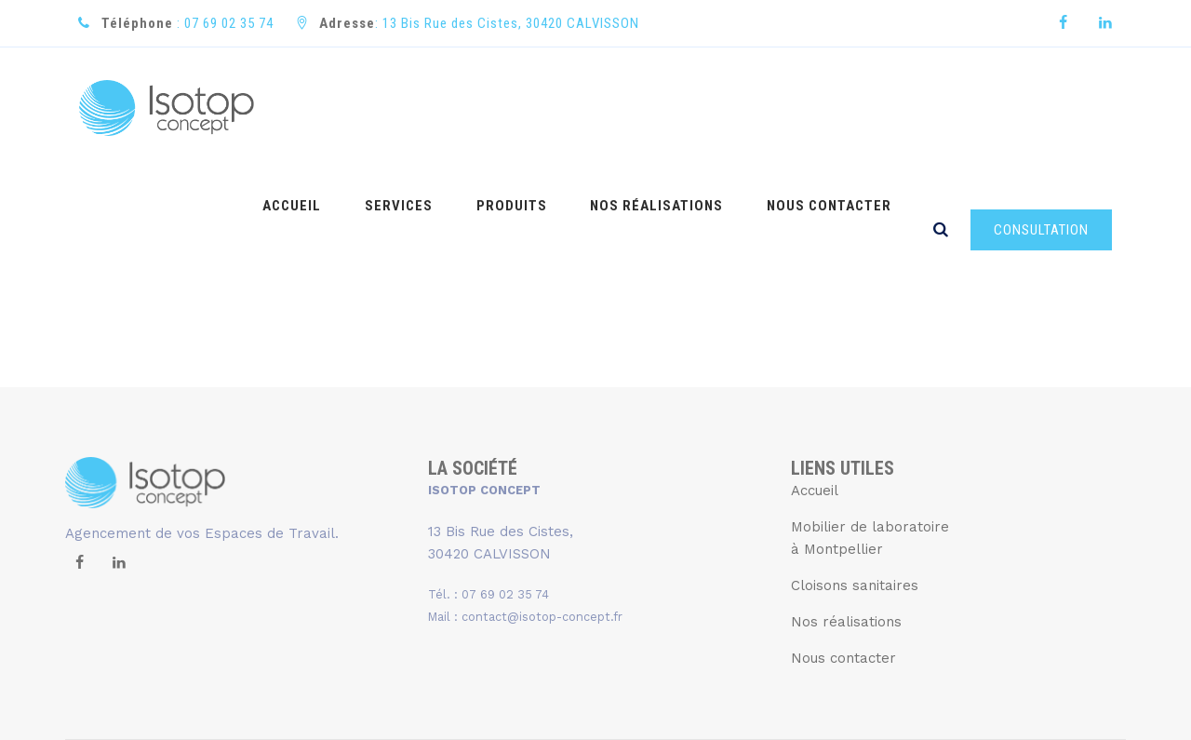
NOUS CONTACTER (834, 108)
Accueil (814, 369)
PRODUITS (538, 108)
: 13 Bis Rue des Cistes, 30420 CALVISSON (479, 23)
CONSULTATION (1041, 109)
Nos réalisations (846, 500)
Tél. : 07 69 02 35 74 (488, 473)
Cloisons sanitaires (854, 464)
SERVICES (437, 108)
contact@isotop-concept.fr (542, 496)
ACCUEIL (341, 108)
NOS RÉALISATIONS (673, 108)
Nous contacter (843, 537)
